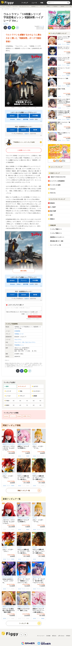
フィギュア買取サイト (56, 233)
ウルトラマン (15, 6)
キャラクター (36, 391)
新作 (7, 386)
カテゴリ (35, 386)
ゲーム (8, 444)
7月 (27, 400)
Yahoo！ (19, 119)
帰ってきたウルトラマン (24, 6)
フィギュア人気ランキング (57, 33)
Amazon (12, 119)
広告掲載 (48, 635)
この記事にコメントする (23, 150)
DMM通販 (35, 115)
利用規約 (68, 635)
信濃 (51, 215)
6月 (20, 400)
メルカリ (12, 130)
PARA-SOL (53, 193)
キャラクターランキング (57, 199)
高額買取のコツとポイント (57, 237)
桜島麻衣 (52, 203)
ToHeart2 (52, 189)
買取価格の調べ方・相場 (56, 241)
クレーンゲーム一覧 (55, 245)
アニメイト (24, 115)
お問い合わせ (61, 635)
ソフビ (5, 23)
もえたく (26, 133)
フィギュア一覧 (23, 623)
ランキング (22, 386)
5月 (13, 400)
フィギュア (24, 3)
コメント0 (42, 26)
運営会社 (54, 635)
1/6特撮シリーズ (18, 334)
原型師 (34, 396)
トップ (3, 6)
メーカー (8, 396)
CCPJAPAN (17, 331)
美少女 (4, 444)
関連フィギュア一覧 (24, 490)
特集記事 (52, 225)
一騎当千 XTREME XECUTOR (57, 177)
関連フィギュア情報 (12, 425)
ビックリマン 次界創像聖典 (57, 181)
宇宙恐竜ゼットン (34, 6)
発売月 (7, 405)
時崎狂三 (52, 219)
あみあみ (12, 115)
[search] (68, 2)
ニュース (34, 3)
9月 (40, 400)
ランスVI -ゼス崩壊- (55, 185)
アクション (9, 577)
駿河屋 (35, 130)
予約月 (7, 400)
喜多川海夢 (53, 211)
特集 (41, 3)
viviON (32, 119)
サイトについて (40, 635)
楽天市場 (25, 119)
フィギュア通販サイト (56, 229)
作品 (20, 391)
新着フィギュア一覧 (12, 499)
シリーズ (8, 391)
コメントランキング (55, 167)
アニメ (19, 473)
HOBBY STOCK (26, 416)
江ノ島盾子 (53, 207)
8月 (34, 400)
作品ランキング (54, 173)
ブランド (21, 396)
